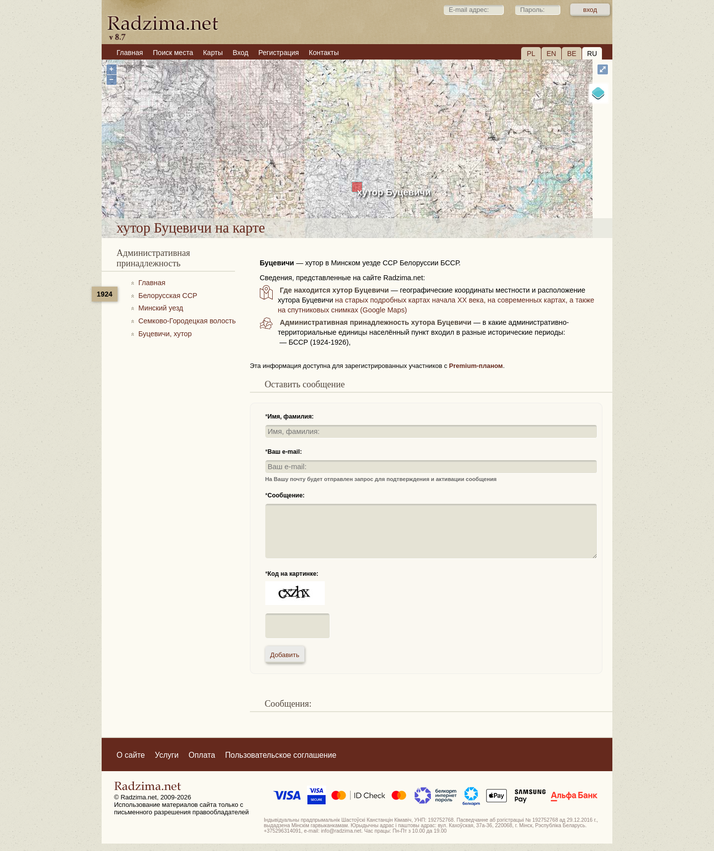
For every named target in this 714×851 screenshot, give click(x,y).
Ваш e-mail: (285, 451)
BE (572, 54)
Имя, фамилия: (291, 416)
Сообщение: (286, 495)
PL (531, 54)
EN (551, 54)
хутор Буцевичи (394, 192)
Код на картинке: (293, 573)
